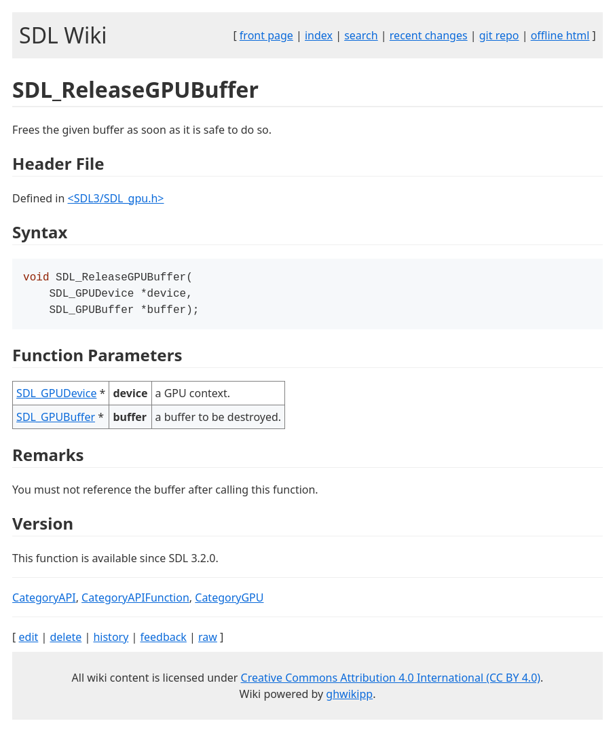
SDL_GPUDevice (56, 397)
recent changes (429, 35)
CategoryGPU (229, 601)
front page (266, 35)
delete (65, 640)
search (361, 35)
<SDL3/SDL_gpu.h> (116, 198)
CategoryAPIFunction (135, 601)
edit (29, 640)
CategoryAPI (44, 601)
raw (207, 640)
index (319, 35)
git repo (499, 35)
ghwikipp (349, 698)
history (110, 640)
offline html (560, 35)
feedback (163, 640)
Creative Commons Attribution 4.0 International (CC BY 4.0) (391, 681)
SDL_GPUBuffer (55, 420)
